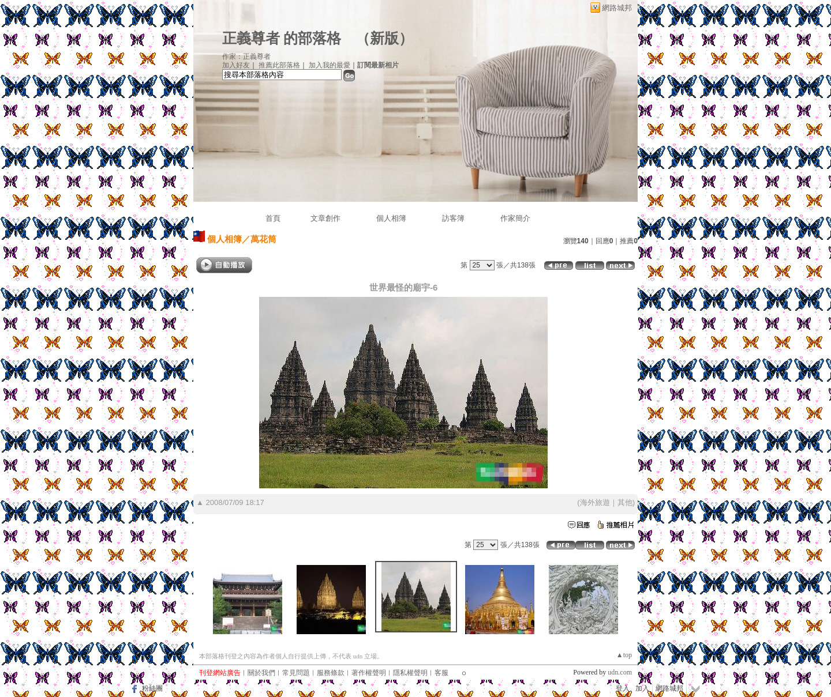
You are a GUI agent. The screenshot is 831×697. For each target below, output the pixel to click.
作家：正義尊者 (246, 56)
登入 (623, 688)
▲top (624, 655)
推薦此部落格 (279, 65)
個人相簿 (391, 218)
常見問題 (296, 673)
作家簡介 (515, 218)
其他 (624, 502)
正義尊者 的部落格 (281, 38)
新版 (384, 38)
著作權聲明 (368, 673)
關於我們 (261, 673)
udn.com (620, 672)
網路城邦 (617, 7)
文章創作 (325, 218)
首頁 (272, 218)
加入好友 (236, 65)
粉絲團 (152, 688)
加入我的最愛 (329, 65)
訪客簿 (453, 218)
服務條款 (331, 673)
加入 (642, 688)
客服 (441, 673)
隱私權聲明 (410, 673)
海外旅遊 (595, 502)
